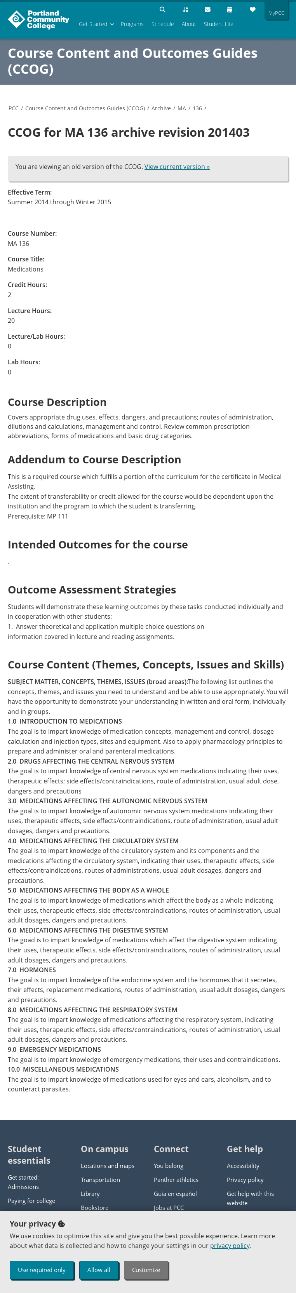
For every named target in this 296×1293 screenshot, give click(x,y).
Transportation (100, 1179)
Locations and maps (107, 1165)
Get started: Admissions (23, 1181)
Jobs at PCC (169, 1207)
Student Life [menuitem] (218, 24)
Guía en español (175, 1193)
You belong (168, 1165)
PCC (14, 108)
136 (197, 108)
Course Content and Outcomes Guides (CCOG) (133, 61)
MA (182, 108)
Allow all (98, 1270)
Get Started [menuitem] (93, 24)
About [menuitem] (189, 24)
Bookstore (94, 1207)
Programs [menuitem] (132, 24)
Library (90, 1193)
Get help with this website (250, 1198)
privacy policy (229, 1245)
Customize (146, 1270)
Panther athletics (176, 1179)
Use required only (42, 1270)
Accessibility (243, 1165)
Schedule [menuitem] (162, 24)
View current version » (177, 166)
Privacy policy (245, 1179)
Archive (161, 108)
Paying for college (31, 1200)
